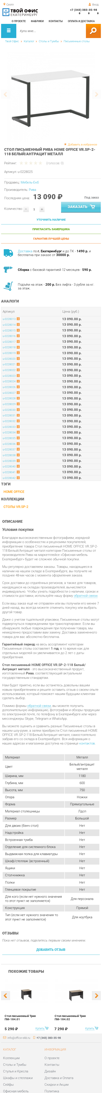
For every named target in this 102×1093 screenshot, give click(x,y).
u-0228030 (9, 410)
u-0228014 (9, 324)
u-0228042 (9, 478)
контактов (87, 743)
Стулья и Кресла (15, 1071)
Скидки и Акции (57, 1085)
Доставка (25, 251)
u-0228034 (9, 432)
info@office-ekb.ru (18, 1037)
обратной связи (85, 596)
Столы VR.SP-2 (16, 507)
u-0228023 (9, 375)
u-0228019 (9, 353)
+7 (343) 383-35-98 (83, 9)
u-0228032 (9, 421)
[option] (51, 97)
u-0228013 (9, 319)
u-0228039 (9, 461)
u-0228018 (9, 347)
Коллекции (11, 1058)
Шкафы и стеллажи (18, 1078)
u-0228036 (9, 444)
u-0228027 (9, 392)
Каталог (29, 41)
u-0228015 (9, 330)
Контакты (56, 21)
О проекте (19, 21)
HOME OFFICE (14, 492)
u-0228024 (9, 381)
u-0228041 (9, 472)
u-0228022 (9, 370)
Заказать (82, 207)
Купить (40, 1028)
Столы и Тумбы (49, 41)
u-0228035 (9, 438)
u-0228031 (9, 415)
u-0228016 (9, 336)
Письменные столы (77, 41)
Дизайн (50, 1071)
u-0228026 (9, 387)
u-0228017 (9, 341)
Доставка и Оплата (59, 1078)
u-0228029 (9, 404)
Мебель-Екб (30, 182)
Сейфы (8, 1085)
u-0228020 (9, 358)
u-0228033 (9, 427)
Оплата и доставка (81, 21)
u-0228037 (9, 449)
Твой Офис (12, 41)
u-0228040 (9, 466)
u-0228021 (9, 364)
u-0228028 (9, 398)
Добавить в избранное (82, 144)
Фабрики (37, 21)
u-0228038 (9, 455)
